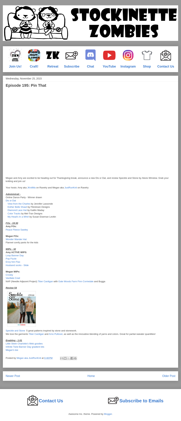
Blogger (108, 414)
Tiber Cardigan (45, 281)
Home (91, 375)
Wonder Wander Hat (16, 239)
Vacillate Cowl (13, 278)
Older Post (168, 375)
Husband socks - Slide (17, 265)
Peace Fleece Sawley (17, 229)
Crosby (9, 274)
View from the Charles (19, 203)
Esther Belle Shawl (17, 207)
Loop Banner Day (15, 255)
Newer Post (13, 375)
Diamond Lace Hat (17, 210)
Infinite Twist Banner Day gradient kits (25, 346)
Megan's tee (12, 350)
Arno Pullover (55, 334)
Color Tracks (14, 213)
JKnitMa (31, 187)
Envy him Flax (13, 262)
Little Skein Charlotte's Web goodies (24, 343)
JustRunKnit (70, 187)
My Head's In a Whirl (18, 216)
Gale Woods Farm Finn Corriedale (76, 281)
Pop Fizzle (11, 258)
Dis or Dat (11, 200)
